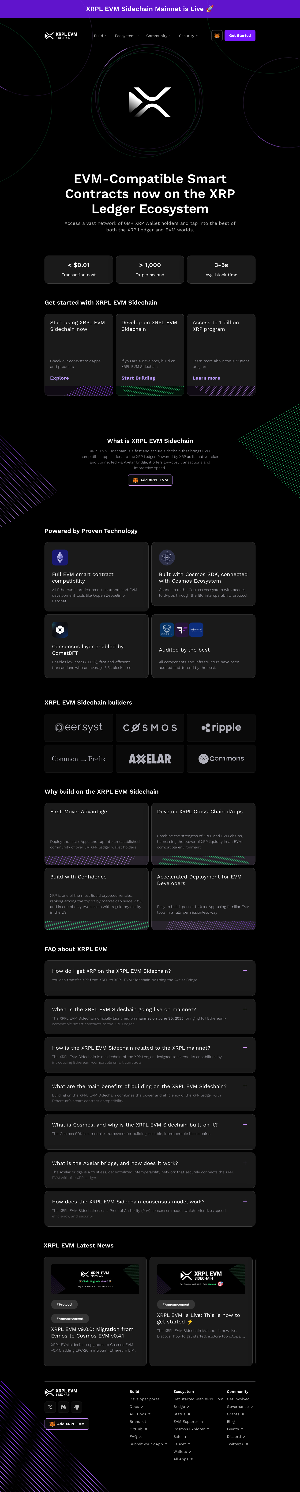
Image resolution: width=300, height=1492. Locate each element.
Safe (177, 1436)
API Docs (138, 1414)
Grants (233, 1414)
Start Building (138, 378)
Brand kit (138, 1421)
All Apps (180, 1459)
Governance (238, 1406)
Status (179, 1414)
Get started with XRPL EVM (198, 1399)
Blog (231, 1421)
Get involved (238, 1399)
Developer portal (145, 1399)
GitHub (136, 1429)
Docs (134, 1406)
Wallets (180, 1451)
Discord (234, 1436)
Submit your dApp (146, 1444)
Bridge (179, 1406)
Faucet (179, 1444)
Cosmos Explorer (189, 1429)
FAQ (133, 1436)
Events (233, 1429)
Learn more (206, 378)
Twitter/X (235, 1444)
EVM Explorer (185, 1421)
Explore (59, 378)
